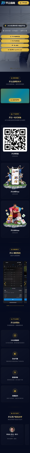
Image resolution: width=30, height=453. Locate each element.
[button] (6, 305)
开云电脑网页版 (15, 36)
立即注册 (23, 2)
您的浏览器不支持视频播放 (15, 96)
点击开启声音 (15, 100)
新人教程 (15, 45)
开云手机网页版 (15, 41)
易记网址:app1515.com (15, 49)
